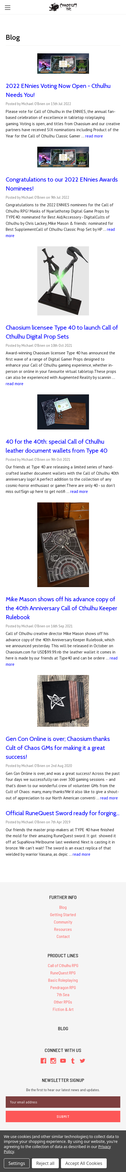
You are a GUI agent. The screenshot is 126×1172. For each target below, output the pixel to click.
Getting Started (63, 914)
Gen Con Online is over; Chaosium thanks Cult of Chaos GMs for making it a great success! (58, 747)
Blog (63, 907)
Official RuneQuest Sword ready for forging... (62, 813)
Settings (16, 1163)
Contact (63, 936)
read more (94, 136)
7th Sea (63, 994)
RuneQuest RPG (63, 972)
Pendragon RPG (63, 987)
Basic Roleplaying (63, 980)
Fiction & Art (63, 1009)
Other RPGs (63, 1001)
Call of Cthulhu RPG (63, 965)
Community (63, 921)
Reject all (45, 1163)
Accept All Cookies (83, 1163)
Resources (63, 929)
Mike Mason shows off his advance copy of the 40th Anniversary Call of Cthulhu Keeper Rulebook (61, 608)
